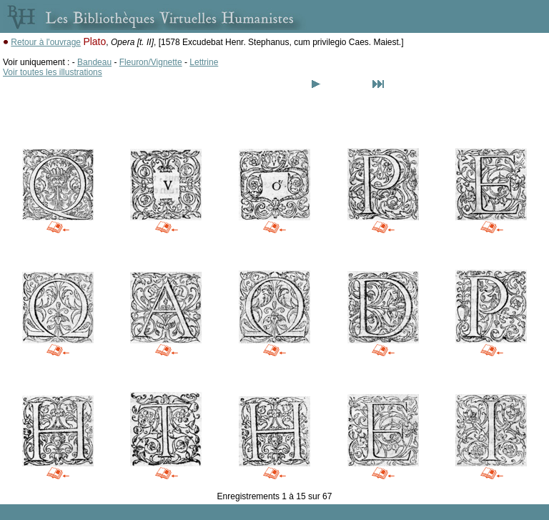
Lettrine (203, 62)
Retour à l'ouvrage (46, 42)
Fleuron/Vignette (150, 62)
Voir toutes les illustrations (52, 72)
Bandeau (94, 62)
